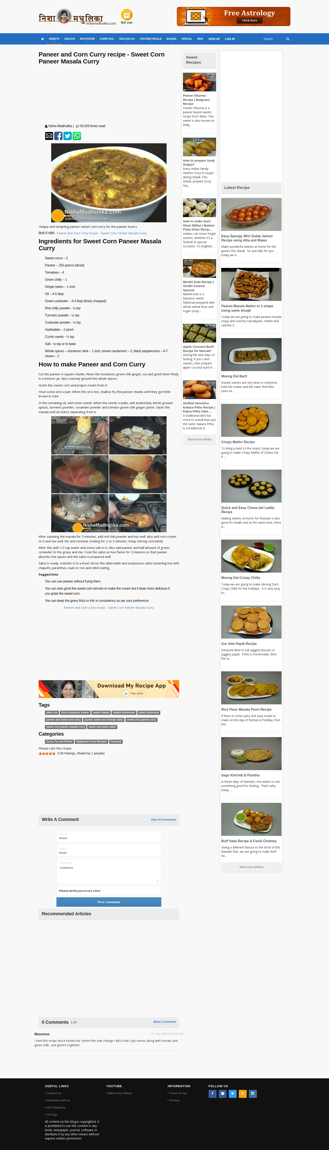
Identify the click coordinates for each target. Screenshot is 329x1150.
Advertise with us (58, 1100)
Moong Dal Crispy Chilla (239, 578)
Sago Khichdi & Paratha (239, 775)
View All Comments (163, 819)
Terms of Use (178, 1093)
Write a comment (164, 1021)
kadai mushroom (142, 712)
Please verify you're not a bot (80, 891)
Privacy (174, 1100)
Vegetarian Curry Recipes (88, 741)
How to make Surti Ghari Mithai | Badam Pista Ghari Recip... (198, 221)
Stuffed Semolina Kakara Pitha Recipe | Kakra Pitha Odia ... (198, 399)
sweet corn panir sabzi (98, 726)
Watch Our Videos (120, 1093)
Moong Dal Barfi (233, 376)
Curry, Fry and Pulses (58, 741)
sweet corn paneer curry (135, 719)
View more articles (199, 431)
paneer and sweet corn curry (62, 719)
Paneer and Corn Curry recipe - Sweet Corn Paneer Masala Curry (103, 233)
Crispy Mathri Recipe (237, 442)
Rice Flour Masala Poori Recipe (245, 709)
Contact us (54, 1093)
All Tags (52, 1114)
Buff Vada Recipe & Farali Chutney (247, 841)
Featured (112, 741)
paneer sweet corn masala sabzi (100, 719)
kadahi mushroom (119, 712)
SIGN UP (214, 39)
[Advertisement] (108, 95)
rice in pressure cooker (73, 712)
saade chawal (98, 712)
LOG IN (230, 39)
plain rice (51, 712)
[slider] (47, 753)
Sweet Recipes (194, 59)
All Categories (56, 1107)
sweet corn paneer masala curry (64, 726)
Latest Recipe (238, 187)
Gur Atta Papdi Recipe (238, 643)
